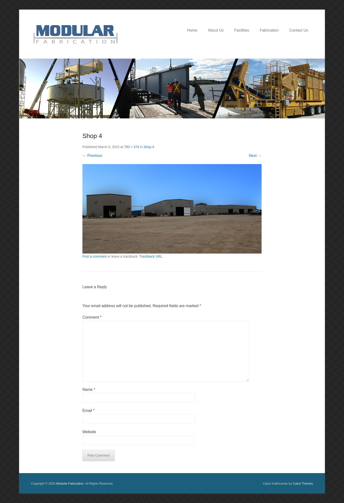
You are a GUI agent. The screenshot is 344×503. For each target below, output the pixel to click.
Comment (92, 317)
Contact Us (298, 30)
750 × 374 (131, 147)
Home (192, 30)
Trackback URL (150, 256)
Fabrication (269, 30)
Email (88, 411)
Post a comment (94, 256)
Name (88, 389)
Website (89, 432)
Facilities (241, 30)
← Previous (92, 156)
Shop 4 (149, 147)
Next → (255, 156)
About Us (216, 30)
